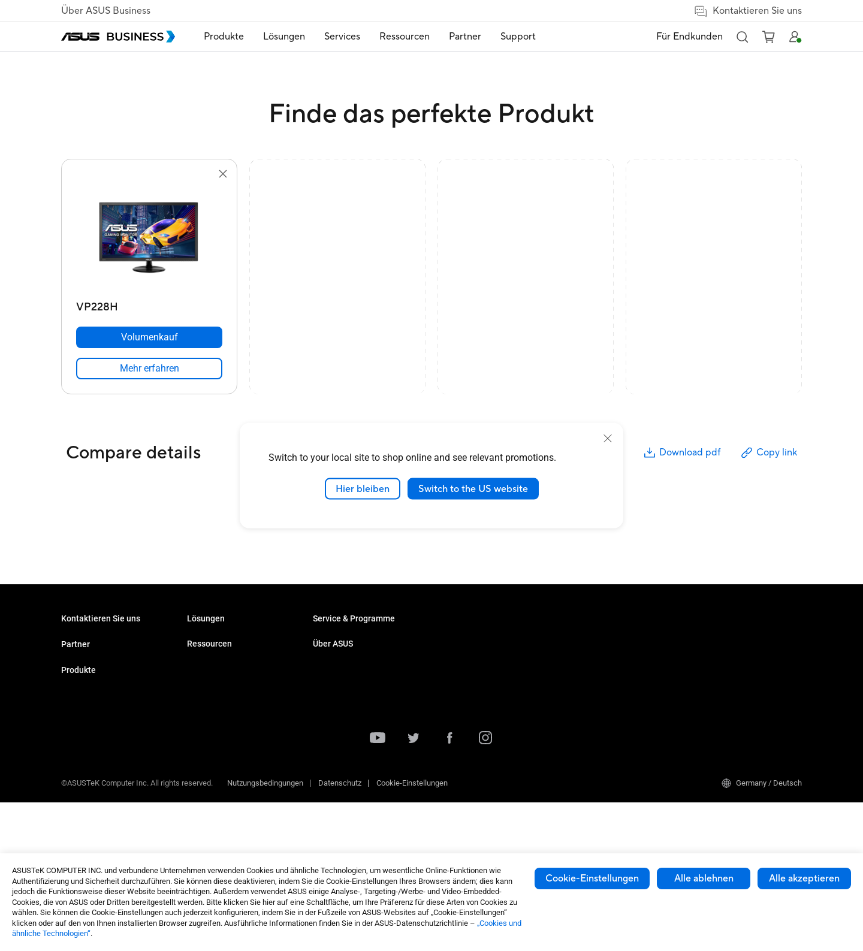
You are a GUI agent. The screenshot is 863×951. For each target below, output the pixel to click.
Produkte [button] (224, 37)
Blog (446, 674)
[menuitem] (224, 37)
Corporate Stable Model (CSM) (490, 719)
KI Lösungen (334, 667)
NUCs (196, 674)
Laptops (201, 638)
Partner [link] (465, 37)
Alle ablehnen (704, 878)
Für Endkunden (689, 37)
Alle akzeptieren (804, 878)
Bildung (325, 703)
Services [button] (342, 37)
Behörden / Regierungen (353, 739)
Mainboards (207, 746)
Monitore (202, 692)
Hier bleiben (363, 488)
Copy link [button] (768, 452)
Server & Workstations (224, 728)
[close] (607, 438)
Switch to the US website (473, 488)
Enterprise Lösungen (347, 685)
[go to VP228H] (149, 238)
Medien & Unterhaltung (351, 721)
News (448, 656)
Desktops (203, 656)
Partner (75, 682)
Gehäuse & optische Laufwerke (240, 782)
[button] (742, 36)
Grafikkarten (208, 764)
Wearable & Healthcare (226, 800)
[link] (149, 368)
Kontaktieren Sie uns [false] (747, 11)
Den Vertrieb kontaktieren (104, 656)
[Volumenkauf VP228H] (149, 337)
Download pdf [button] (681, 452)
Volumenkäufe (86, 638)
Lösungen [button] (284, 37)
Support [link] (518, 37)
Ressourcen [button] (404, 37)
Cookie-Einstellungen (592, 878)
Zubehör (201, 818)
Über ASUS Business (105, 11)
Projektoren (206, 710)
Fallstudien (457, 638)
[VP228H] (149, 304)
